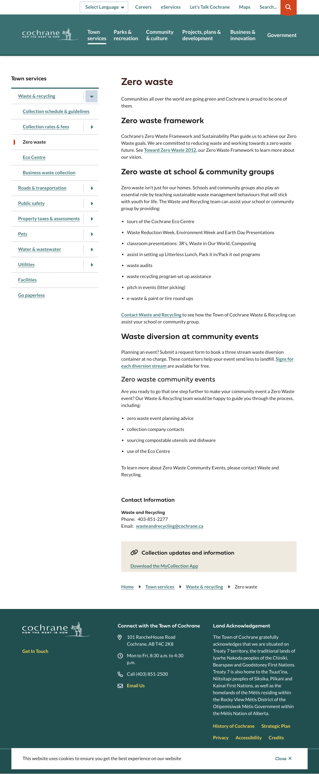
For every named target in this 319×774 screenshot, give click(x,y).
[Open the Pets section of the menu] (91, 234)
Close (281, 758)
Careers (143, 7)
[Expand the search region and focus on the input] (277, 7)
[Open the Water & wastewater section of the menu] (91, 249)
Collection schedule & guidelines (56, 111)
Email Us (136, 685)
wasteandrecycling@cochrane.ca (169, 526)
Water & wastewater (39, 249)
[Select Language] (104, 7)
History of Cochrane (234, 726)
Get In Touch (35, 651)
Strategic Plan (276, 726)
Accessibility (249, 737)
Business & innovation (243, 35)
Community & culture (160, 35)
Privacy (221, 737)
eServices (171, 7)
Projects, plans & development (201, 35)
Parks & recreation (126, 35)
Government (281, 35)
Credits (276, 737)
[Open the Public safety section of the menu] (91, 203)
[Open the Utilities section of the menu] (91, 265)
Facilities (27, 280)
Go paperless (31, 295)
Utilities (26, 264)
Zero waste (34, 142)
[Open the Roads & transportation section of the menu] (91, 188)
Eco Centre (34, 157)
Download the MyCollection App (164, 566)
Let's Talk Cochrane (210, 7)
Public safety (31, 203)
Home (127, 587)
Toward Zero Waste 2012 (170, 150)
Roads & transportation (42, 188)
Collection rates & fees (46, 126)
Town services (97, 35)
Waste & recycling (36, 96)
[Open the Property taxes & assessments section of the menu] (91, 219)
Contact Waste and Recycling (151, 315)
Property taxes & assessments (49, 218)
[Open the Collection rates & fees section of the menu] (91, 127)
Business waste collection (49, 172)
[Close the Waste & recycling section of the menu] (91, 96)
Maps (244, 7)
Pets (23, 234)
